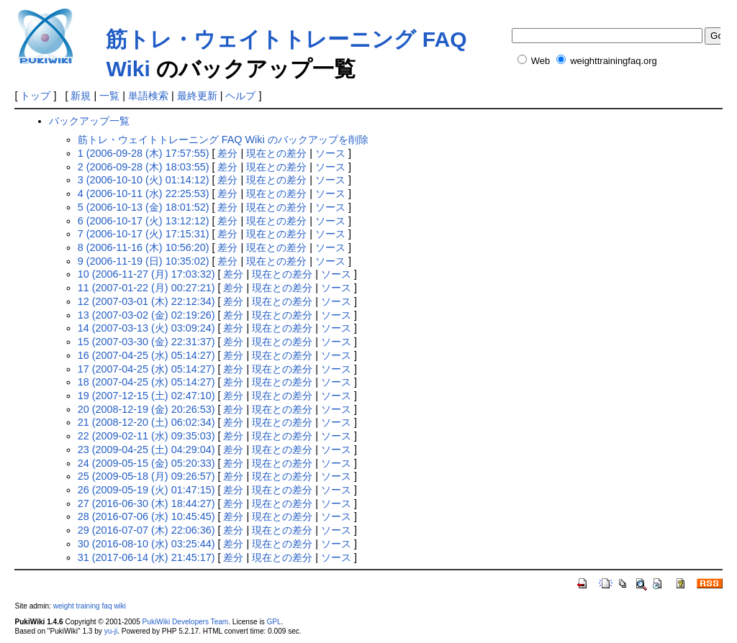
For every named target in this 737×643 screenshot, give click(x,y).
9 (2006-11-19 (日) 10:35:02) (143, 261)
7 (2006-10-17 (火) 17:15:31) (143, 234)
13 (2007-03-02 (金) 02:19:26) (146, 315)
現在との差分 (276, 153)
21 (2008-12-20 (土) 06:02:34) (146, 422)
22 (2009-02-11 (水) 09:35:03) (146, 436)
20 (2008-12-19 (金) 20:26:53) (146, 409)
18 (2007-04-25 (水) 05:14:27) (146, 382)
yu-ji (110, 631)
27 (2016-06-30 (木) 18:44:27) (146, 503)
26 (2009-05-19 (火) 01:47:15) (146, 490)
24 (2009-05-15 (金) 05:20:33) (146, 463)
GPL (273, 622)
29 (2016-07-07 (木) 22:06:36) (146, 530)
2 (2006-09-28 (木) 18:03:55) (143, 167)
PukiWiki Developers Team (186, 622)
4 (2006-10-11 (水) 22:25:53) (143, 193)
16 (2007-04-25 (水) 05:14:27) (146, 355)
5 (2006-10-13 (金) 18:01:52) (143, 207)
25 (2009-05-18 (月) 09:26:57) (146, 476)
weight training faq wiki (89, 606)
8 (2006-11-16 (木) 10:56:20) (143, 247)
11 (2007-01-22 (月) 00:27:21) (146, 287)
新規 (81, 95)
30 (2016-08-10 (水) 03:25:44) (146, 543)
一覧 (109, 95)
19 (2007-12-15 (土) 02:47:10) (146, 395)
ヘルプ (240, 95)
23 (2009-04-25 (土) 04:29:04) (146, 449)
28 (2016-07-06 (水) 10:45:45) (146, 516)
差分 (227, 153)
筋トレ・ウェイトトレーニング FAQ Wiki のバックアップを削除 (223, 139)
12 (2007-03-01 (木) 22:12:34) (146, 301)
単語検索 (148, 95)
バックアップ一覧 (89, 121)
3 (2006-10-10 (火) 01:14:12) (143, 180)
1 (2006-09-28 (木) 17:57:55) (143, 153)
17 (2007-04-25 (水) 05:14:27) (146, 369)
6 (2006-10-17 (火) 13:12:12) (143, 221)
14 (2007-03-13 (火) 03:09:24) (146, 328)
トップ (35, 95)
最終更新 (197, 95)
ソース (330, 153)
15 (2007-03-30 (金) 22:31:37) (146, 341)
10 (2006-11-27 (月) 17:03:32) (146, 274)
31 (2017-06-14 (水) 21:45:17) (146, 557)
